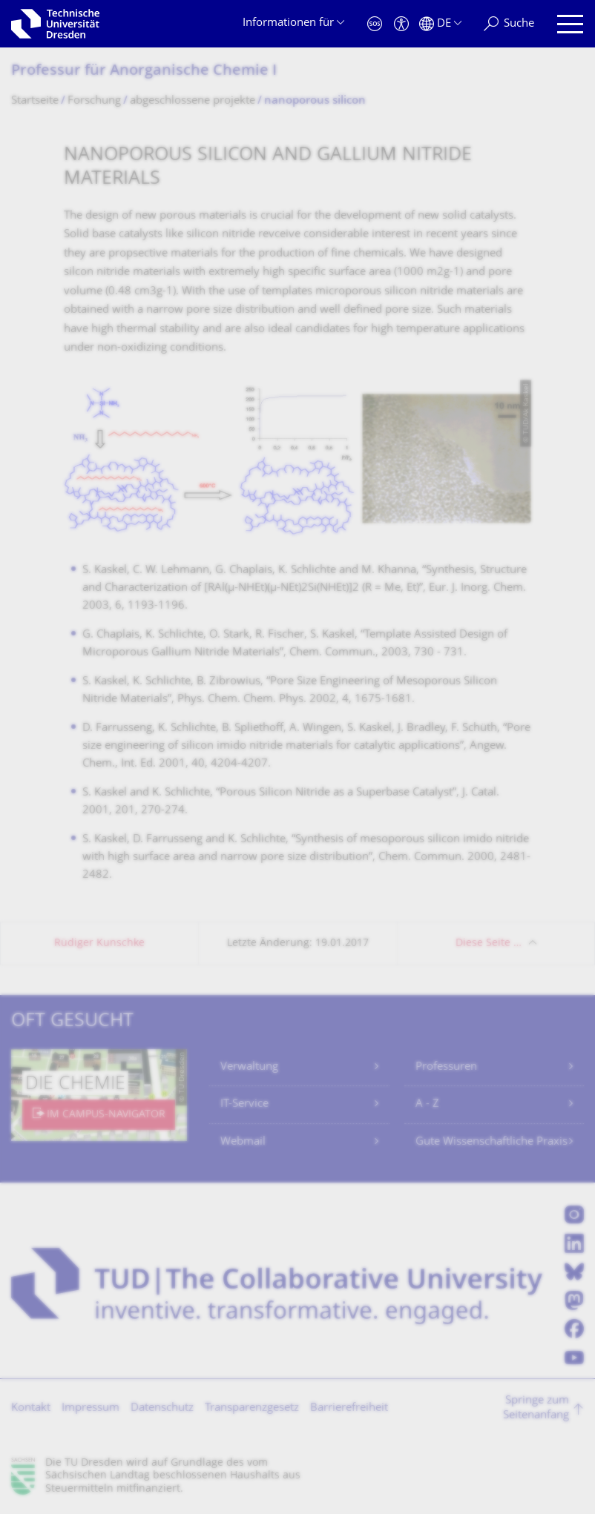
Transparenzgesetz (252, 1408)
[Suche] (509, 24)
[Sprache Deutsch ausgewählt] (440, 24)
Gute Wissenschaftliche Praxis (491, 1142)
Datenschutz (162, 1408)
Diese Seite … (489, 943)
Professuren (446, 1067)
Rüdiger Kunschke (99, 943)
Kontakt (30, 1408)
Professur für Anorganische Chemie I (144, 72)
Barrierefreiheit (349, 1408)
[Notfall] (374, 24)
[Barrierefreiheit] (401, 24)
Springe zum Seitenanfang (536, 1408)
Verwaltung (249, 1067)
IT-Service (244, 1104)
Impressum (90, 1408)
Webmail (243, 1142)
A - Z (427, 1104)
